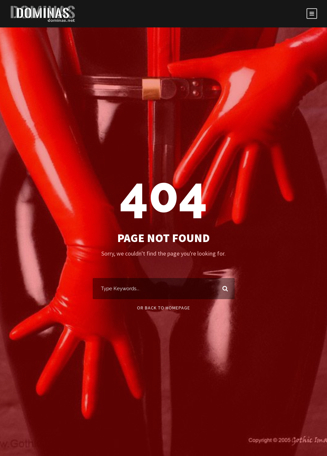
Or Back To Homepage (163, 308)
